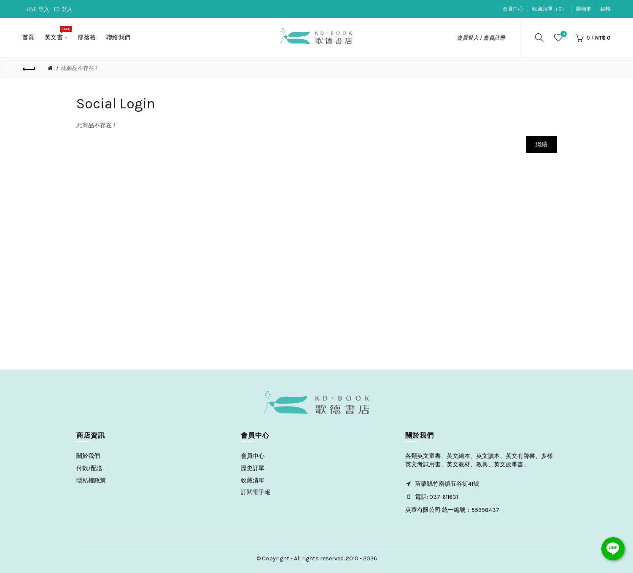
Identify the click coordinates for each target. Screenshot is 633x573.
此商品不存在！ (80, 68)
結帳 (606, 9)
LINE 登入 (38, 9)
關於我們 (88, 456)
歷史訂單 (252, 468)
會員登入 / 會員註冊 (481, 38)
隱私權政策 (91, 480)
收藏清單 (252, 480)
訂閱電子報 (255, 492)
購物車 (584, 9)
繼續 (542, 144)
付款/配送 (89, 468)
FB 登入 (63, 9)
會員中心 (513, 9)
